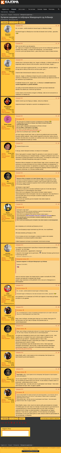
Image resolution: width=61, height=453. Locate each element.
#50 (58, 116)
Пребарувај (12, 11)
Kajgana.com (5, 9)
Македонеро (5, 19)
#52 (58, 172)
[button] (26, 9)
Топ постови (31, 9)
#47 (58, 43)
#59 (58, 369)
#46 (58, 25)
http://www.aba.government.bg (24, 348)
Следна (21, 22)
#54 (58, 244)
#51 (58, 143)
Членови (39, 9)
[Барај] (58, 9)
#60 (58, 389)
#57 (58, 325)
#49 (58, 98)
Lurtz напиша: (20, 176)
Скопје (12, 157)
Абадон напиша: (20, 328)
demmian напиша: (21, 288)
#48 (58, 59)
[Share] (56, 26)
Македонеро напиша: (22, 259)
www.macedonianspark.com (8, 221)
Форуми (13, 9)
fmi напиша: (19, 119)
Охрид (12, 300)
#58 (58, 352)
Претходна (5, 22)
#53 (58, 204)
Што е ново (22, 9)
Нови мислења (4, 11)
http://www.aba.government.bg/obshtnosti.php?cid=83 (29, 130)
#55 (58, 285)
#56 (58, 307)
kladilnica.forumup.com (9, 303)
